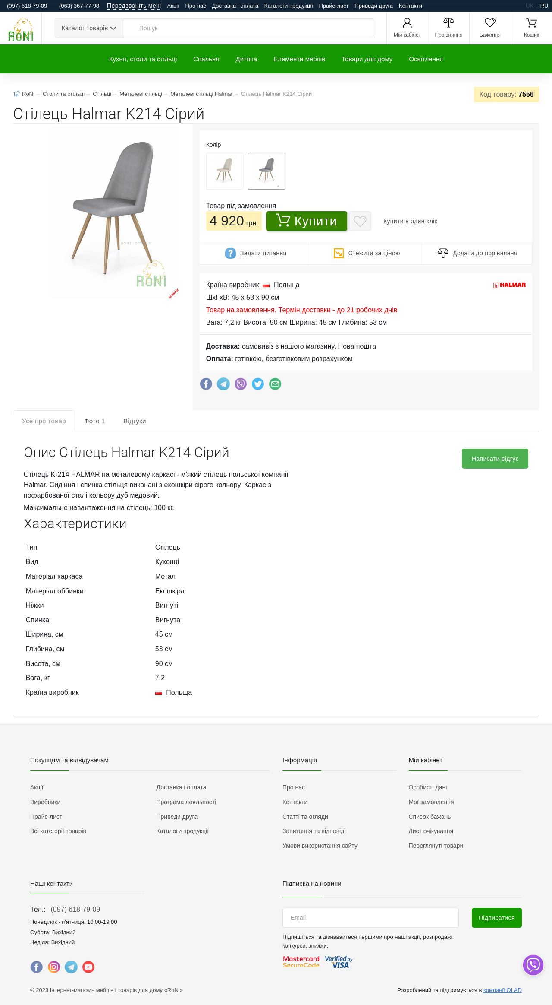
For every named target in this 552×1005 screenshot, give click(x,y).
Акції (173, 6)
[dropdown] (533, 965)
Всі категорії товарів (58, 830)
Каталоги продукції (288, 6)
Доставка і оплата (235, 6)
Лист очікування (431, 830)
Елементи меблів (299, 59)
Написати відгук (495, 458)
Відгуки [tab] (134, 421)
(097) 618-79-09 (75, 909)
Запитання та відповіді (313, 830)
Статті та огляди (305, 816)
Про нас (195, 6)
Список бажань (430, 816)
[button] (114, 213)
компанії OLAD (502, 990)
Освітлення (426, 59)
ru (544, 6)
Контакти (410, 6)
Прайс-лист (334, 6)
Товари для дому (367, 59)
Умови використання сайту (320, 845)
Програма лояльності (186, 802)
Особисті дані (428, 787)
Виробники (45, 802)
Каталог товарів (85, 28)
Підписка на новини (312, 883)
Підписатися (497, 917)
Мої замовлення (431, 802)
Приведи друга (373, 6)
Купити (306, 220)
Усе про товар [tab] (44, 421)
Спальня (206, 59)
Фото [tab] (94, 421)
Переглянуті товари (436, 845)
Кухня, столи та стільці (143, 59)
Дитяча (246, 59)
